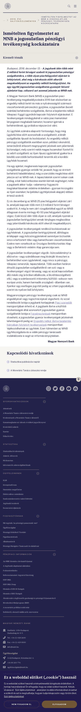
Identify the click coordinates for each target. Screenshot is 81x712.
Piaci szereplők (63, 302)
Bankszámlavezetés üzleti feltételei (17, 499)
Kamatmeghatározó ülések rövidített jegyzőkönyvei (24, 422)
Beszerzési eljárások (12, 508)
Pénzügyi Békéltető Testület (14, 532)
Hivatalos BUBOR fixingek (13, 589)
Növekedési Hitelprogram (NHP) (16, 603)
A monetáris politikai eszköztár (16, 607)
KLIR (5, 480)
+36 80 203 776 (14, 662)
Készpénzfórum (10, 485)
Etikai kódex (8, 436)
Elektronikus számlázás (13, 494)
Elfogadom (59, 704)
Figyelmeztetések (40, 313)
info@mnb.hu (13, 647)
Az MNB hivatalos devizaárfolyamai (17, 561)
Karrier (6, 431)
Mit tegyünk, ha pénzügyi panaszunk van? (20, 523)
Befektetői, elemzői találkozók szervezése (20, 612)
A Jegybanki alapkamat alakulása (16, 566)
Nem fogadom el (22, 704)
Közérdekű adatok (10, 427)
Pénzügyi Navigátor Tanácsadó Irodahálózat (21, 546)
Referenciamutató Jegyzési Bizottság (18, 575)
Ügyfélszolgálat (9, 527)
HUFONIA (7, 580)
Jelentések (7, 408)
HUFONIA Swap (9, 584)
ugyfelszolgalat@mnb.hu (17, 667)
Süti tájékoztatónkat (14, 696)
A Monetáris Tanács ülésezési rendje (18, 413)
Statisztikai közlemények (13, 451)
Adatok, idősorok (10, 456)
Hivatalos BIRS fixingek (12, 593)
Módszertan (8, 460)
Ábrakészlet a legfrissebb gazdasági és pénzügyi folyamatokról (29, 598)
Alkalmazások (9, 541)
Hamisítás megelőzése (12, 489)
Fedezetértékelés (10, 570)
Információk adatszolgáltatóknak (16, 465)
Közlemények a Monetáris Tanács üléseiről (21, 418)
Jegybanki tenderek (11, 503)
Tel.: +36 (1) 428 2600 (16, 638)
